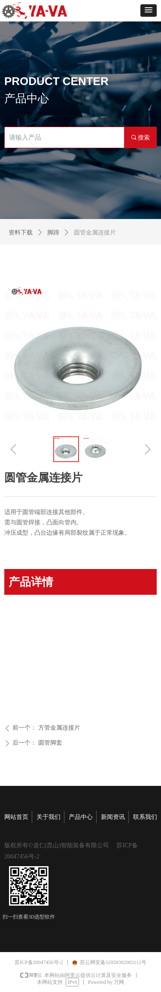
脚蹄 (53, 232)
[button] (148, 10)
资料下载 (21, 232)
